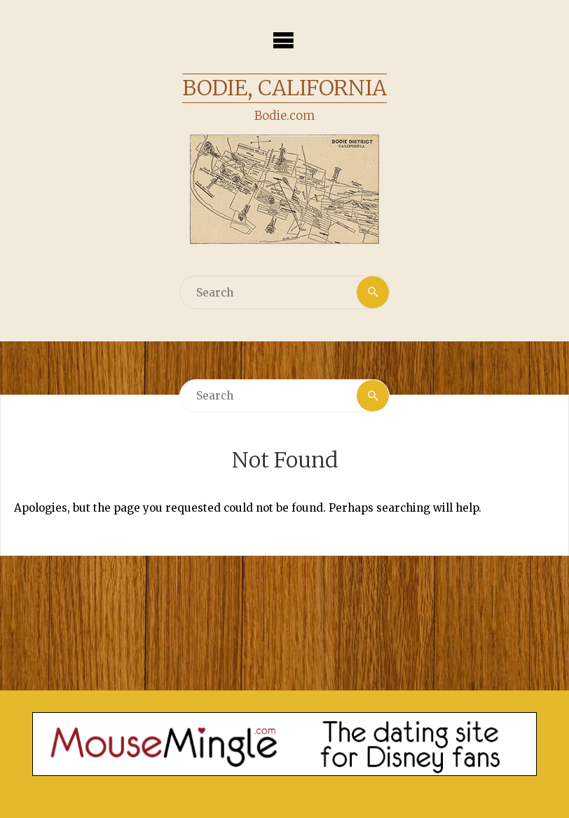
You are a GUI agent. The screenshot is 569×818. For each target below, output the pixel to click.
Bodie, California (284, 87)
